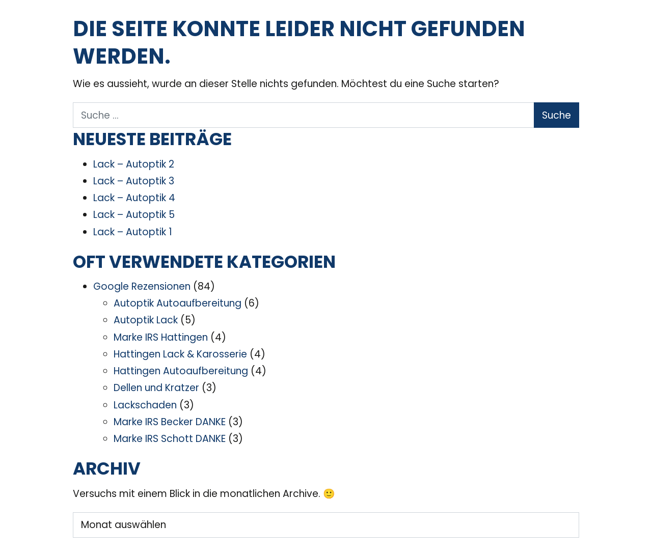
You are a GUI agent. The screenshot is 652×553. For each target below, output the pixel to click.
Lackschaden (145, 405)
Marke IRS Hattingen (161, 337)
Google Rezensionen (142, 286)
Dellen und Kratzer (156, 388)
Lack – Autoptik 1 (132, 232)
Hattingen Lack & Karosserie (180, 354)
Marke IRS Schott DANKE (170, 439)
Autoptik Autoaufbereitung (177, 303)
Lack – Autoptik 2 (133, 164)
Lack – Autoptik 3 (133, 181)
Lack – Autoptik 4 (134, 198)
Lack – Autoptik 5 (134, 215)
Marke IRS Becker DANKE (170, 422)
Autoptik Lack (146, 320)
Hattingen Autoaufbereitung (181, 371)
